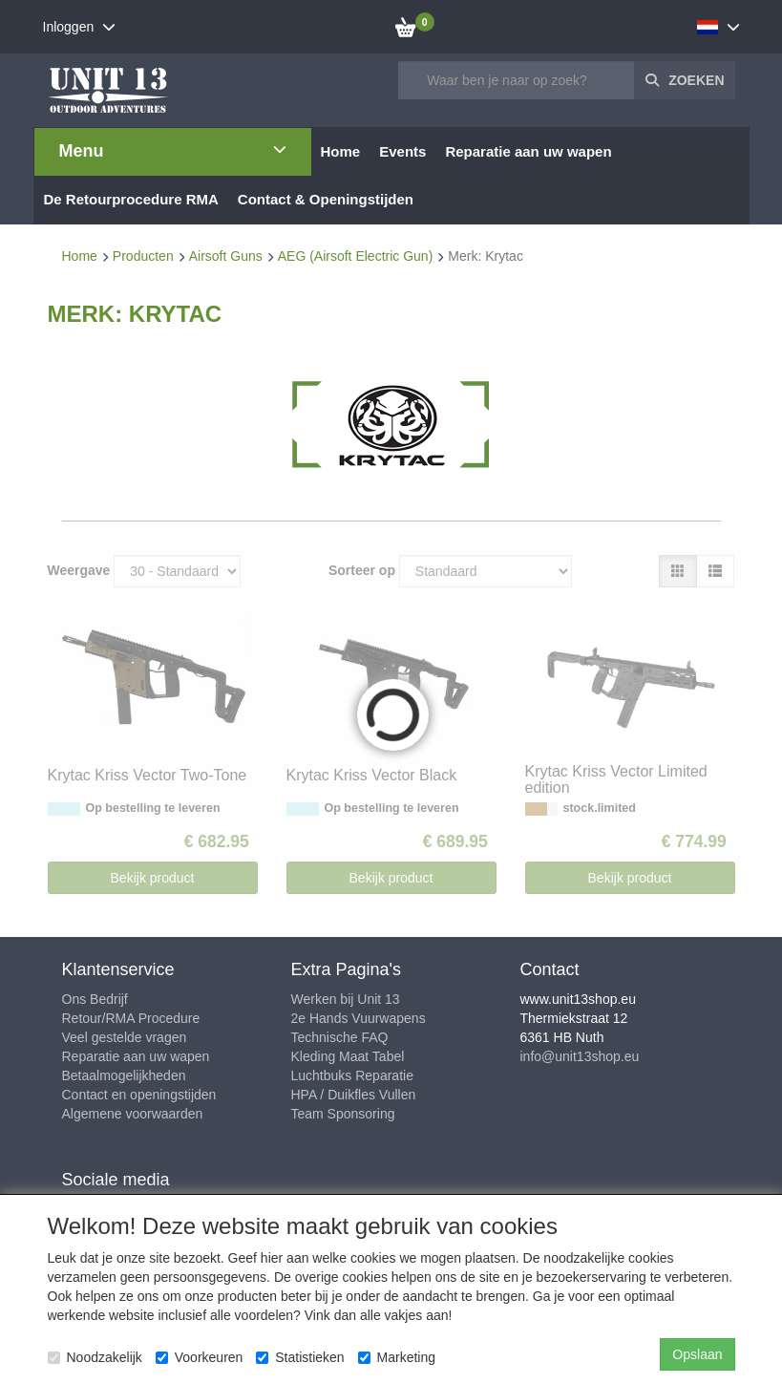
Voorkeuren (199, 1357)
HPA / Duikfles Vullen (353, 1094)
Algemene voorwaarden (132, 1113)
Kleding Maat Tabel (348, 1056)
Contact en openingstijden (139, 1094)
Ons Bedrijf (95, 999)
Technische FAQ (340, 1037)
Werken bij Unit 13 (345, 999)
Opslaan (697, 1354)
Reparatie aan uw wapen (136, 1056)
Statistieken (300, 1357)
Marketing (396, 1357)
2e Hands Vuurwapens (358, 1018)
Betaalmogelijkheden (124, 1075)
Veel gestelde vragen (124, 1037)
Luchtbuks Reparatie (352, 1075)
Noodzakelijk (95, 1357)
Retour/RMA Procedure (131, 1018)
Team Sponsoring (343, 1113)
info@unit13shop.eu (580, 1056)
